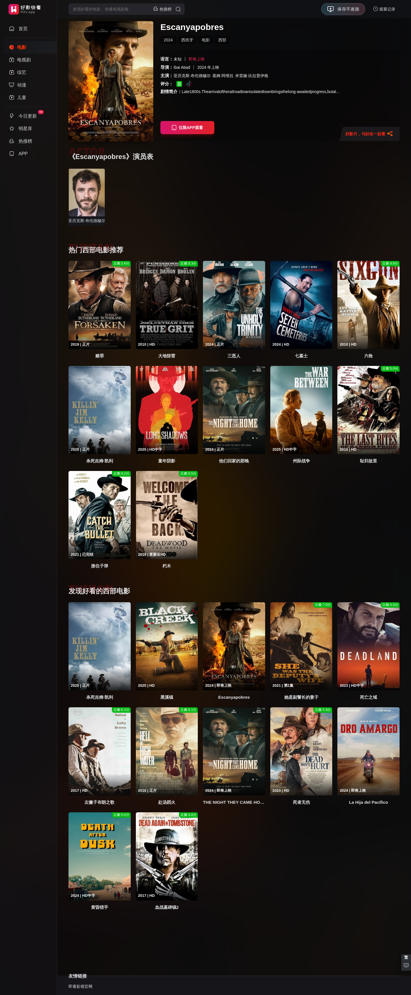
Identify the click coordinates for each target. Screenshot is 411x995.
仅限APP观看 (187, 127)
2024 (168, 40)
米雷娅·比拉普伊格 (251, 75)
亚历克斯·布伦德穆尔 (192, 75)
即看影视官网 (80, 986)
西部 (222, 40)
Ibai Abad (182, 67)
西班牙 (187, 40)
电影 (206, 40)
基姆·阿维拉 (222, 75)
